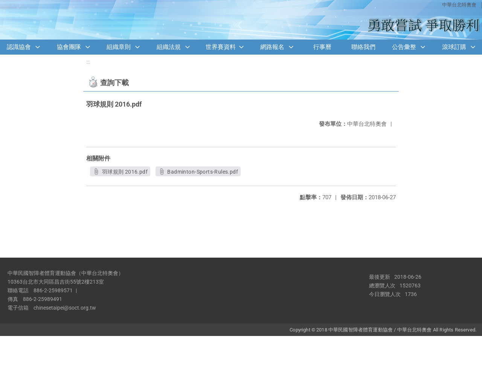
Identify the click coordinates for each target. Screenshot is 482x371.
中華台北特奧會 (459, 5)
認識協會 (19, 46)
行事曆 (322, 46)
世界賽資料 (221, 46)
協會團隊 (69, 46)
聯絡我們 (363, 46)
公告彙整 (404, 46)
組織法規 (169, 46)
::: (88, 62)
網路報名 (272, 46)
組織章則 (119, 46)
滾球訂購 (454, 46)
